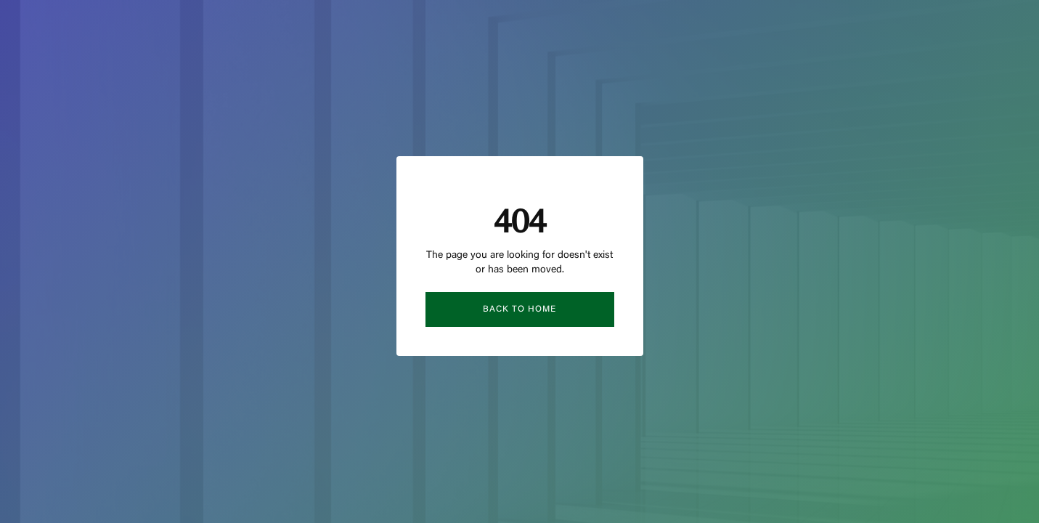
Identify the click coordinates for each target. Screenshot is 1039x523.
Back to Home (519, 309)
